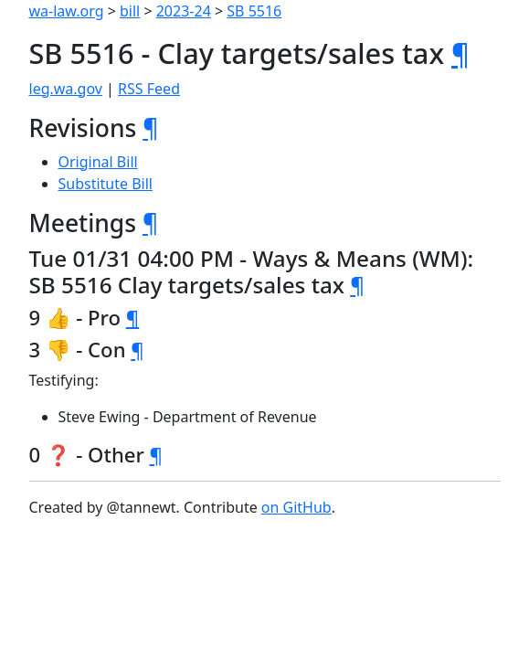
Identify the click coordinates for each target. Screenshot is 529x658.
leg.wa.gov (65, 89)
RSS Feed (149, 89)
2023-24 (183, 11)
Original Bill (98, 162)
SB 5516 (254, 11)
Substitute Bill (105, 184)
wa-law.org (66, 11)
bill (130, 11)
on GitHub (296, 507)
